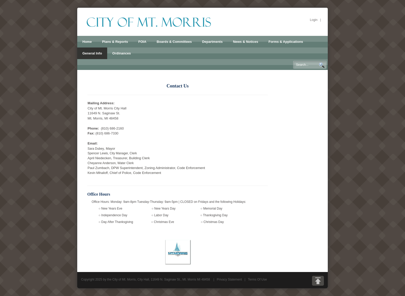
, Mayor (109, 148)
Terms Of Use (257, 279)
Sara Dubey (96, 148)
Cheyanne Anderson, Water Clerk (111, 163)
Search (321, 65)
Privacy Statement (229, 279)
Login (313, 20)
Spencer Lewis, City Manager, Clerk (112, 153)
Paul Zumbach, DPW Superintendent (115, 168)
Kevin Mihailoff (124, 173)
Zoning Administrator (160, 168)
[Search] (309, 65)
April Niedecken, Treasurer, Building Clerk (119, 158)
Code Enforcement (191, 168)
